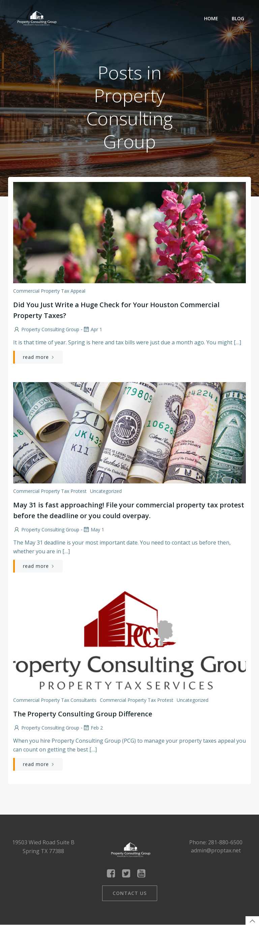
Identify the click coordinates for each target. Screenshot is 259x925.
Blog (238, 18)
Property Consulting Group (46, 329)
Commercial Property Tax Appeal (49, 291)
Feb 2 (93, 727)
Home (211, 18)
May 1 (93, 529)
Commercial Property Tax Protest (50, 491)
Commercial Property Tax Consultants (54, 700)
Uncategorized (106, 491)
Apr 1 (92, 329)
